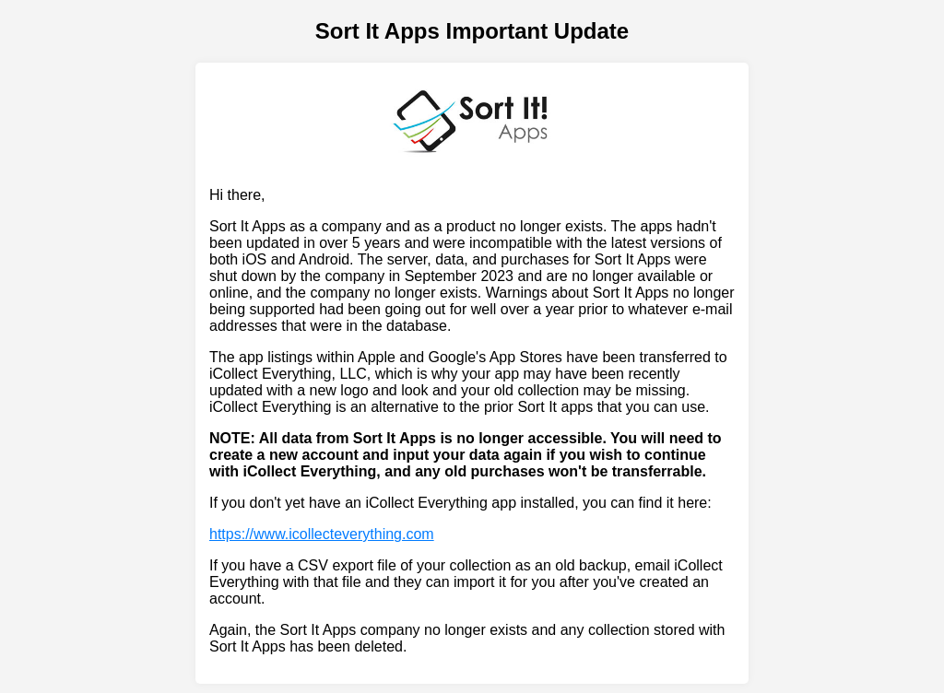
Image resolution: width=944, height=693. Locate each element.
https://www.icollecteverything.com (321, 534)
